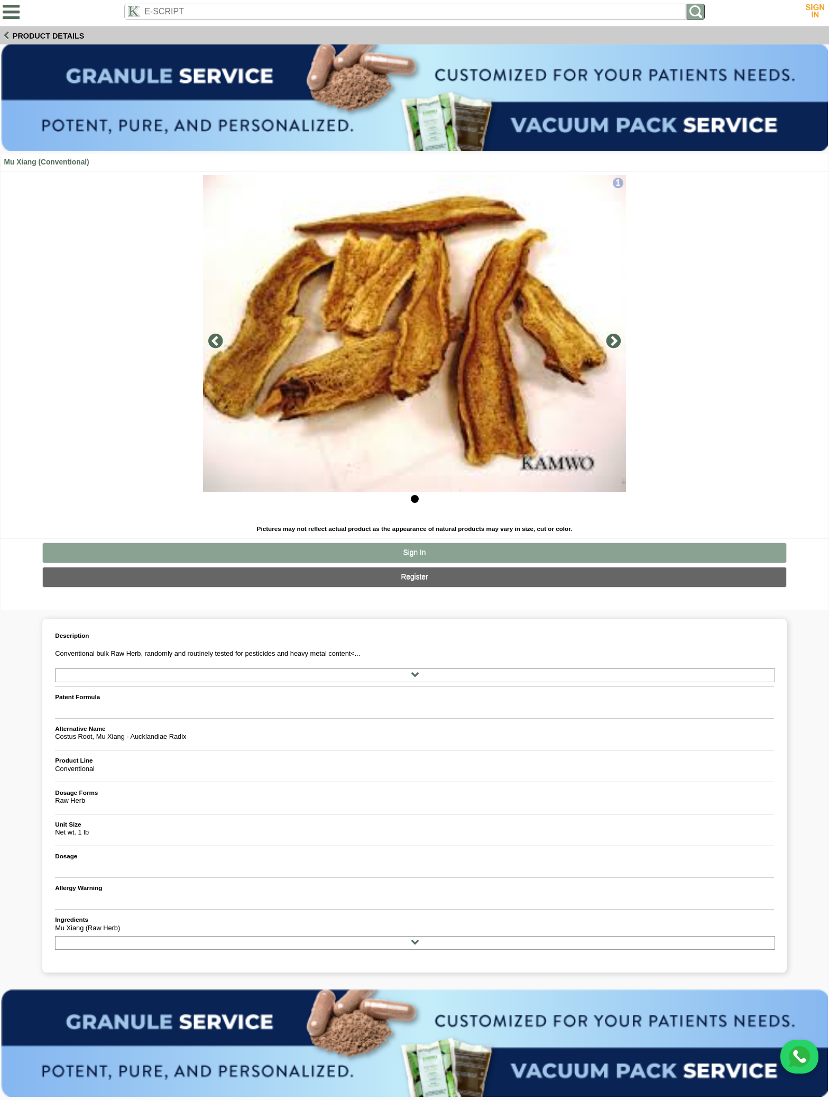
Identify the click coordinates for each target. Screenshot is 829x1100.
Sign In (414, 552)
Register (414, 577)
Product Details (49, 36)
